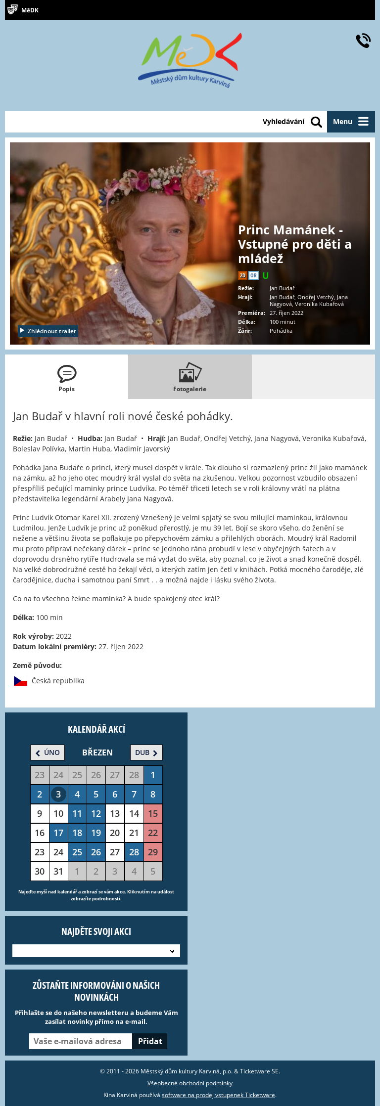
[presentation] (66, 376)
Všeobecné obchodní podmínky (190, 1083)
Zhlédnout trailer (47, 331)
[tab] (66, 376)
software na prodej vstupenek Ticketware (218, 1095)
